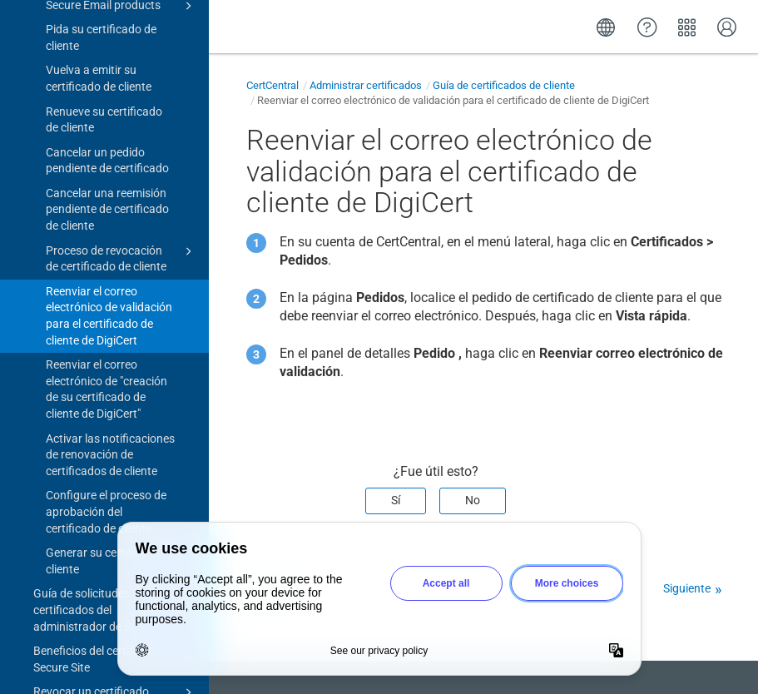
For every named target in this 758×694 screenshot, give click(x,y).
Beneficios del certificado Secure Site (115, 641)
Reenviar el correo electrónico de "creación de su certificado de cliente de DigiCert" (106, 372)
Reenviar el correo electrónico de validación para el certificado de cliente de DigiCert (109, 299)
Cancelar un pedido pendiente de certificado (107, 144)
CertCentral (272, 85)
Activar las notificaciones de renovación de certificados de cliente (110, 438)
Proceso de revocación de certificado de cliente (121, 241)
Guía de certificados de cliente (504, 85)
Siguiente (687, 588)
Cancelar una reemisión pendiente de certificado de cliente (107, 193)
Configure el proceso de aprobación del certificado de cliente (106, 495)
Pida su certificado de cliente (101, 21)
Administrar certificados (366, 85)
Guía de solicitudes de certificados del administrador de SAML (115, 592)
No (472, 500)
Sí (395, 500)
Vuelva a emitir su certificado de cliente (98, 62)
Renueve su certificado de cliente (104, 103)
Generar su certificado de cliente (110, 544)
